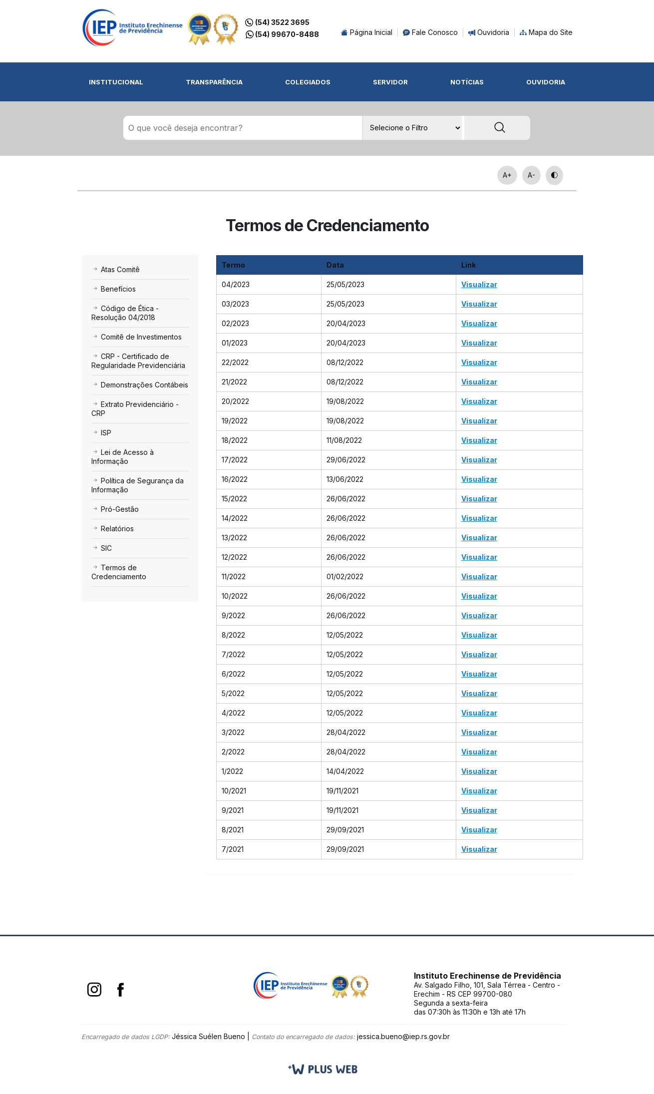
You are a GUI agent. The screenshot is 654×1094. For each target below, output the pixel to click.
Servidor (390, 82)
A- (531, 175)
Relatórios (112, 529)
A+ (507, 175)
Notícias (467, 82)
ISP (101, 433)
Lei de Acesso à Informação (122, 457)
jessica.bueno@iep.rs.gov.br (403, 1037)
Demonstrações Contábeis (139, 385)
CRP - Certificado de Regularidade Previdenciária (138, 361)
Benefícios (113, 289)
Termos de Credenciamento (118, 572)
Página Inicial (366, 32)
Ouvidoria (488, 32)
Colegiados (307, 82)
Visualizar (479, 285)
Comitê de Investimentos (136, 337)
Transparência (214, 82)
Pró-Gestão (115, 509)
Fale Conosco (430, 32)
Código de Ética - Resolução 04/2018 (125, 313)
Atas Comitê (115, 270)
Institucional (116, 82)
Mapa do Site (546, 32)
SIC (101, 548)
